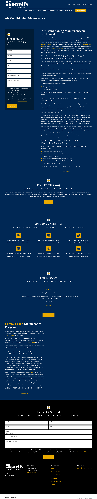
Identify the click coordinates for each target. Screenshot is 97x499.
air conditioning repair (58, 48)
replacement (30, 342)
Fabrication (54, 478)
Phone (9, 60)
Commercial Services (56, 481)
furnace (54, 161)
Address (10, 70)
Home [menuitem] (25, 10)
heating (43, 44)
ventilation (48, 44)
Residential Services (56, 475)
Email (9, 65)
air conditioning (71, 38)
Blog (52, 488)
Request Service (81, 10)
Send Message (12, 106)
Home (52, 468)
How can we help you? (13, 80)
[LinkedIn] (91, 468)
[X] (88, 468)
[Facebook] (85, 468)
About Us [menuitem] (31, 10)
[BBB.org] (81, 468)
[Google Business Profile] (78, 468)
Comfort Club (12, 324)
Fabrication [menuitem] (51, 10)
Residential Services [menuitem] (41, 10)
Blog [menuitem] (70, 10)
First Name (10, 50)
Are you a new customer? (14, 75)
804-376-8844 (87, 4)
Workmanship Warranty (57, 471)
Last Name (10, 55)
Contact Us (54, 484)
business (30, 372)
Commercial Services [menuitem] (62, 10)
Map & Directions (31, 472)
